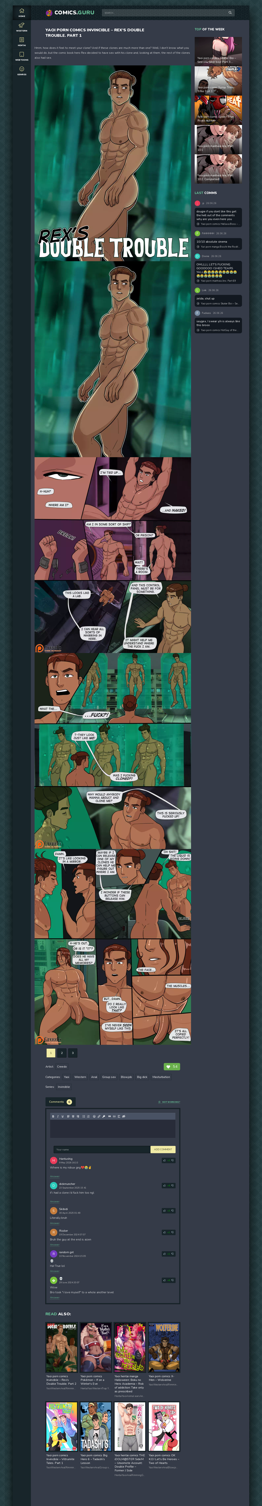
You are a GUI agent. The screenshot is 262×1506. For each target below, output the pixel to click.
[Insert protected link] (103, 1116)
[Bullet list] (83, 1116)
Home (22, 13)
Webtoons (22, 56)
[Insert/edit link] (99, 1116)
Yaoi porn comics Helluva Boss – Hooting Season (218, 224)
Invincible (64, 1087)
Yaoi (66, 1077)
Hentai (22, 42)
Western (22, 27)
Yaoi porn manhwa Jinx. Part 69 (216, 281)
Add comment (63, 1149)
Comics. (75, 12)
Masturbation (161, 1077)
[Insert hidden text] (123, 1116)
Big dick (142, 1077)
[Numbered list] (88, 1116)
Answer (54, 1176)
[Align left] (68, 1116)
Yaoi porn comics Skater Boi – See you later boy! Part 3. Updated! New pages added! (218, 303)
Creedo (62, 1067)
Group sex (109, 1077)
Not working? (169, 1102)
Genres (22, 71)
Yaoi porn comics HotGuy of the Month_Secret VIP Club (218, 330)
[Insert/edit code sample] (114, 1116)
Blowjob (126, 1077)
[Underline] (62, 1116)
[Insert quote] (109, 1116)
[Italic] (57, 1116)
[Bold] (53, 1116)
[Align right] (78, 1116)
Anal (94, 1077)
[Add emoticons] (94, 1116)
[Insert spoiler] (119, 1116)
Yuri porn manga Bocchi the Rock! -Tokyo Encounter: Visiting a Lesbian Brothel (218, 247)
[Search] (230, 12)
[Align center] (73, 1116)
